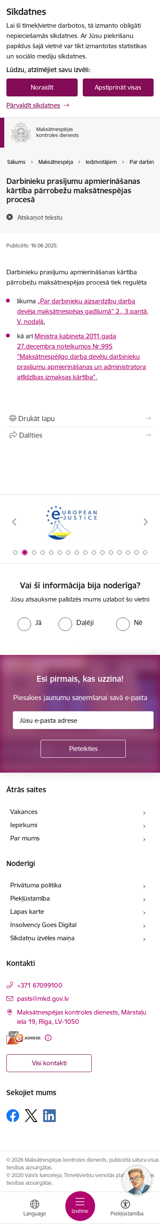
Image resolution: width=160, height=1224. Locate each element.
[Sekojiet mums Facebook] (12, 1115)
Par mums (25, 838)
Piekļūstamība (30, 898)
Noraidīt (42, 87)
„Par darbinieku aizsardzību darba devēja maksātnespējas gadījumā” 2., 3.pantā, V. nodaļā (82, 311)
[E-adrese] (23, 1038)
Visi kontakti (49, 1063)
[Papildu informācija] (48, 1038)
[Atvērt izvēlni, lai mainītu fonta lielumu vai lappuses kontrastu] (125, 1209)
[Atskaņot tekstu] (40, 217)
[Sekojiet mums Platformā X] (31, 1115)
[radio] (29, 622)
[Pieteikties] (83, 749)
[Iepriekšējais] (14, 522)
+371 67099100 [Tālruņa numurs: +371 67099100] (39, 985)
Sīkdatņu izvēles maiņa (42, 938)
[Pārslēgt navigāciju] (80, 1206)
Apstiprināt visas (118, 87)
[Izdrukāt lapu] (80, 418)
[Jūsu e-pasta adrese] (83, 720)
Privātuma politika (35, 885)
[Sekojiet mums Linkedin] (49, 1115)
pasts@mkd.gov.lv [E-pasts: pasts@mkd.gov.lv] (43, 998)
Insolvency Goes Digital (43, 925)
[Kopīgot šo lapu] (80, 435)
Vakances (24, 812)
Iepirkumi (23, 825)
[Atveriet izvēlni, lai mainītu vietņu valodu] (34, 1209)
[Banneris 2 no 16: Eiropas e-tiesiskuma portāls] (80, 522)
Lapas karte (27, 911)
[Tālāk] (146, 522)
